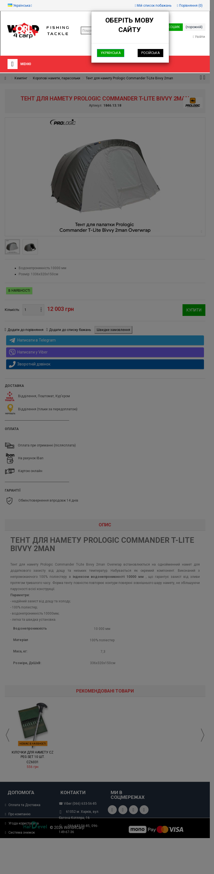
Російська (150, 53)
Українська (111, 53)
